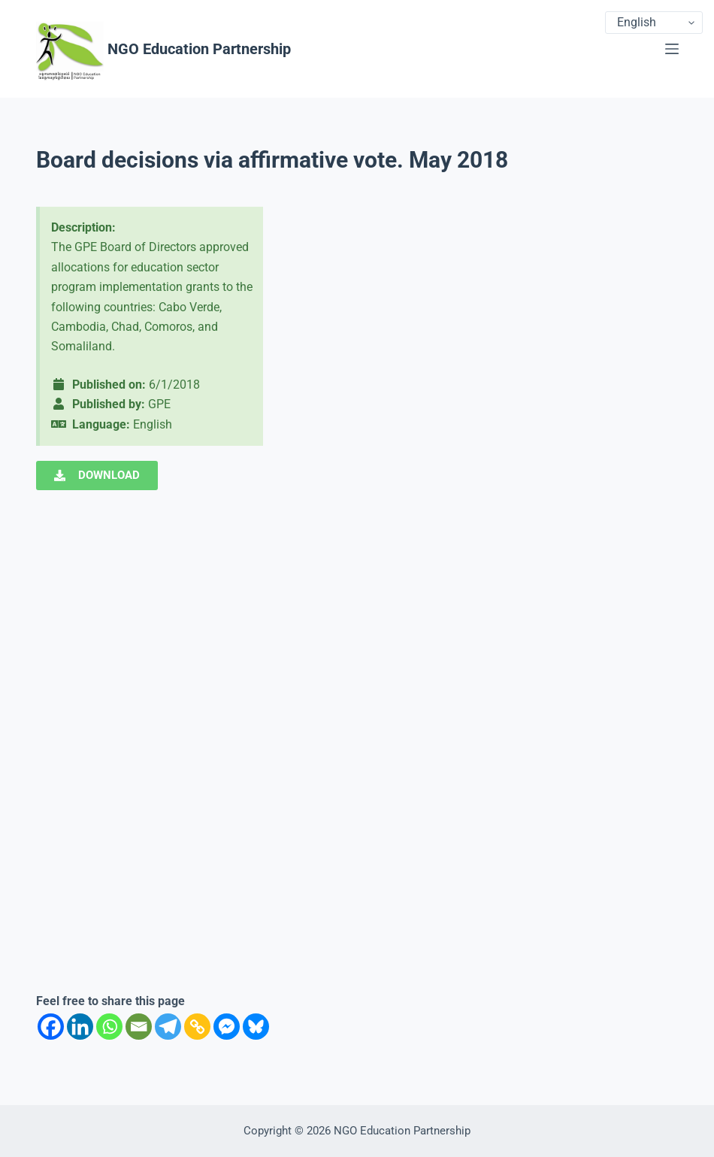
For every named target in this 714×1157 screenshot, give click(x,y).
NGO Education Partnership (199, 49)
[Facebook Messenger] (226, 1026)
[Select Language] (654, 22)
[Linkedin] (80, 1026)
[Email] (139, 1026)
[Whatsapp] (109, 1026)
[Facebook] (51, 1026)
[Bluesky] (256, 1026)
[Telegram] (168, 1026)
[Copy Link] (197, 1026)
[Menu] (672, 49)
